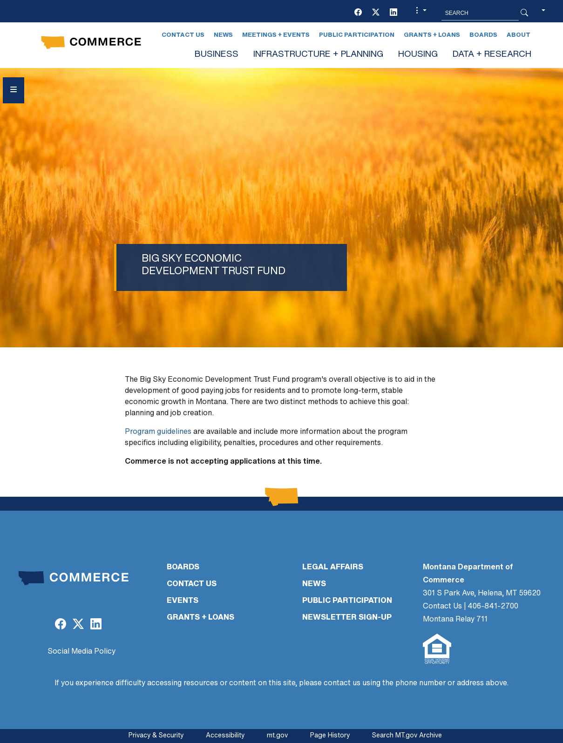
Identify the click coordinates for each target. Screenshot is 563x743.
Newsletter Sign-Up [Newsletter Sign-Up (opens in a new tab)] (347, 617)
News (223, 35)
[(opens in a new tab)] (358, 13)
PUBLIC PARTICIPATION (347, 601)
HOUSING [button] (418, 54)
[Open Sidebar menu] (13, 90)
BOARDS (183, 567)
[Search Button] (524, 13)
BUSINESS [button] (216, 54)
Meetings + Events (276, 35)
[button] (420, 13)
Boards (483, 35)
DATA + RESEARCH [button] (492, 54)
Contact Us (183, 35)
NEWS (314, 584)
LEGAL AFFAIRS (332, 567)
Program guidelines (158, 432)
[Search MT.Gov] (480, 13)
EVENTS (182, 601)
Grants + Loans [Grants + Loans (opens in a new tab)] (432, 35)
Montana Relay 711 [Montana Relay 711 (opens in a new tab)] (455, 619)
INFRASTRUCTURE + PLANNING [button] (318, 54)
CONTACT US (192, 584)
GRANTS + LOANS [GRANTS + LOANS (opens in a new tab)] (200, 617)
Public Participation (356, 35)
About (518, 35)
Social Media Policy (81, 651)
